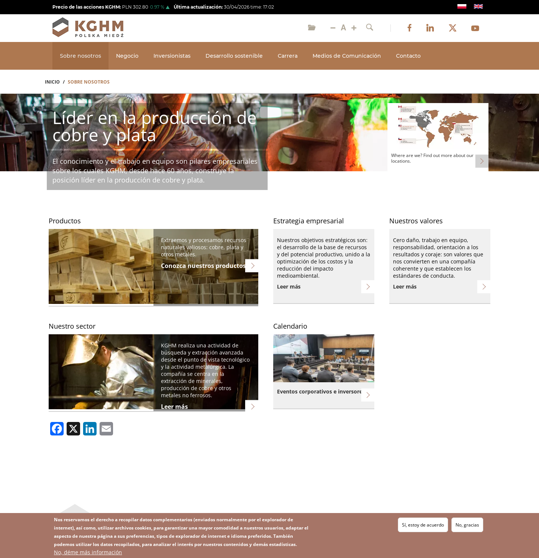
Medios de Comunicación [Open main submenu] (347, 55)
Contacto (408, 55)
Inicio (52, 82)
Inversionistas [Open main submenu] (172, 55)
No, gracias (467, 525)
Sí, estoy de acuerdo (423, 525)
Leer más (289, 286)
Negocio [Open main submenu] (127, 55)
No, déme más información (88, 552)
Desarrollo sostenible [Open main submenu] (234, 55)
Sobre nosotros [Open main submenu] (80, 55)
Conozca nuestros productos (203, 266)
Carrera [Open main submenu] (288, 55)
